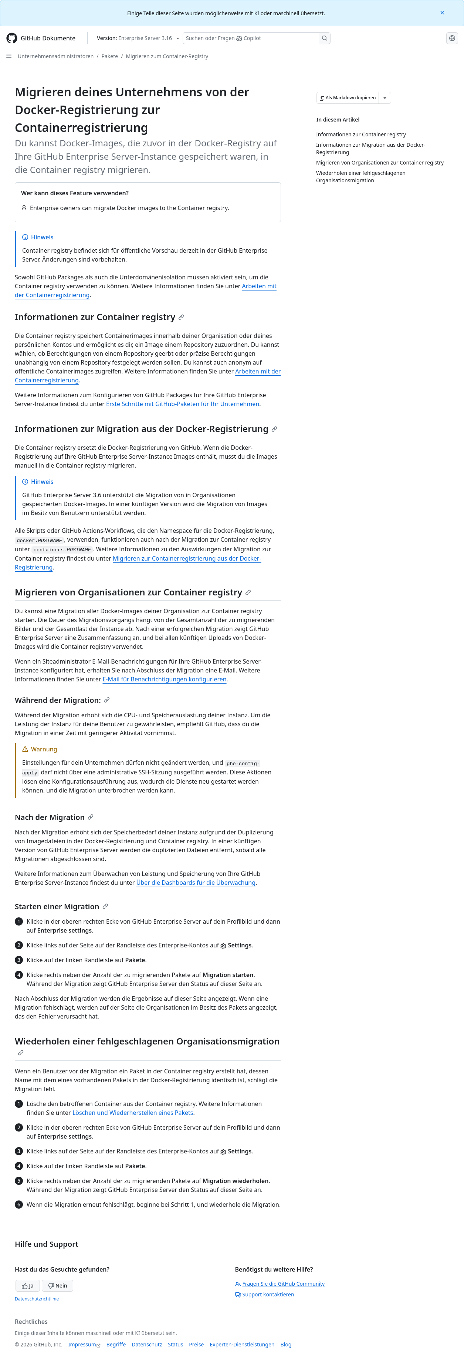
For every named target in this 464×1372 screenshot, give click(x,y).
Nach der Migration (54, 817)
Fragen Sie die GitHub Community (280, 1283)
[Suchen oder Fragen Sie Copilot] (257, 38)
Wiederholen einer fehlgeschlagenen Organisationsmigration (147, 1045)
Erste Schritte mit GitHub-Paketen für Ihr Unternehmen (182, 404)
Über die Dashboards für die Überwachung (195, 882)
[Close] (443, 12)
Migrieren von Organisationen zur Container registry (133, 592)
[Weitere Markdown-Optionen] (385, 98)
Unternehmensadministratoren (56, 56)
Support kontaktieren (264, 1294)
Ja (28, 1285)
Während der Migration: (62, 700)
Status (175, 1344)
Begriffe (116, 1344)
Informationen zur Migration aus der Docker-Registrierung (146, 428)
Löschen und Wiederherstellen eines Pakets (132, 1113)
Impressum (82, 1344)
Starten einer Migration (61, 906)
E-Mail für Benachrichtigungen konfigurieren (164, 679)
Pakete (110, 56)
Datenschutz (147, 1344)
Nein (57, 1285)
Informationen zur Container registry (99, 316)
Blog (286, 1344)
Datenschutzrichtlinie (37, 1299)
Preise (196, 1344)
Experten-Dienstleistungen (242, 1344)
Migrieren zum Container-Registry (167, 56)
